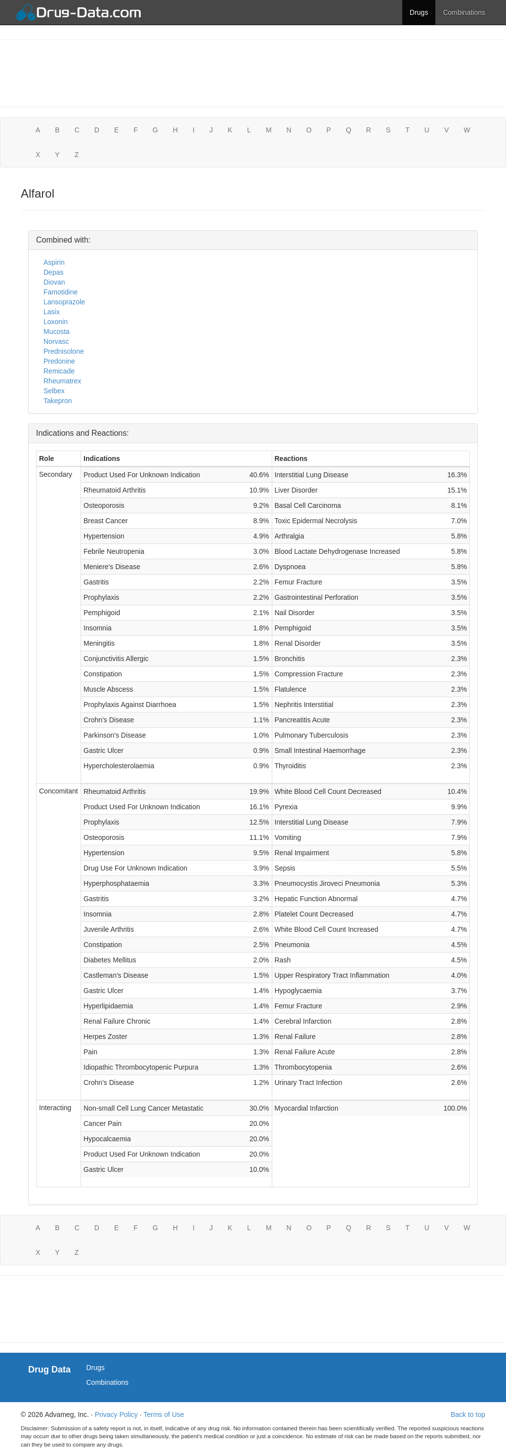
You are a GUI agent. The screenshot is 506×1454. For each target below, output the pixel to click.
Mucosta (56, 331)
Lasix (51, 312)
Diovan (54, 282)
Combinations (464, 12)
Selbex (54, 391)
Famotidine (60, 292)
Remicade (59, 371)
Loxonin (55, 322)
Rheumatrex (62, 381)
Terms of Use (163, 1414)
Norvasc (56, 341)
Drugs (419, 12)
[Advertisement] (253, 72)
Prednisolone (63, 351)
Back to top (468, 1414)
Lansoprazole (64, 302)
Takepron (57, 401)
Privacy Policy (116, 1414)
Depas (53, 272)
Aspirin (54, 262)
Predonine (59, 361)
